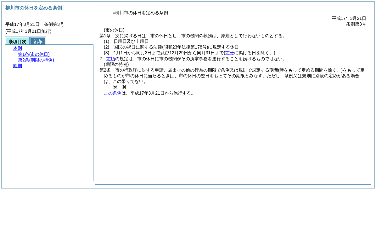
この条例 (112, 93)
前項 (110, 58)
